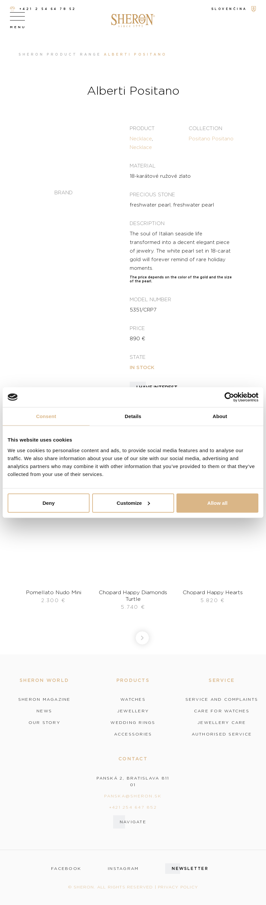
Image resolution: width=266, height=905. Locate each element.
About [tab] (220, 416)
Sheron (31, 54)
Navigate (133, 821)
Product (142, 128)
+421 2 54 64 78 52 (43, 9)
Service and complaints (221, 699)
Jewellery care (221, 723)
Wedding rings (132, 723)
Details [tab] (133, 416)
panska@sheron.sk (133, 795)
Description (147, 223)
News (44, 711)
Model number (150, 299)
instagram (123, 869)
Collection (205, 128)
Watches (133, 699)
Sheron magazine (44, 699)
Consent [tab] (46, 416)
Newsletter (190, 868)
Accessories (133, 734)
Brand (63, 192)
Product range (74, 54)
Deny (48, 502)
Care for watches (221, 711)
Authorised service (222, 734)
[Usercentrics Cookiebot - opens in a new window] (229, 397)
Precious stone (152, 194)
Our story (44, 723)
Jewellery (133, 711)
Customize (133, 502)
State (138, 357)
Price (137, 328)
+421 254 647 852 (133, 807)
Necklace (141, 138)
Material (143, 165)
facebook (66, 869)
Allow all (217, 502)
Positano (199, 138)
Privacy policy (178, 886)
